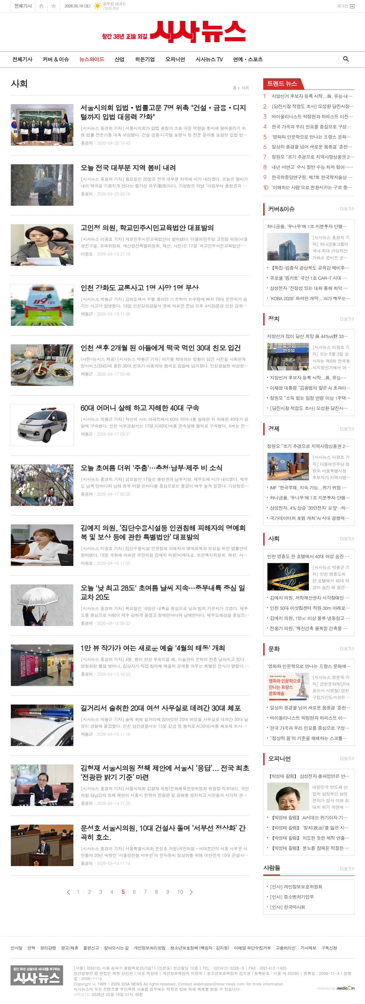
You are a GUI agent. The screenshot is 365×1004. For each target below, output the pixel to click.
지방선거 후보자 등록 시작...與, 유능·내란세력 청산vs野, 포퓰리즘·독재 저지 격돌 (313, 96)
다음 (191, 892)
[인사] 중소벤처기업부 (292, 896)
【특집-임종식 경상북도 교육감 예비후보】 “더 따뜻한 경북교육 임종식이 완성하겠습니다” (310, 267)
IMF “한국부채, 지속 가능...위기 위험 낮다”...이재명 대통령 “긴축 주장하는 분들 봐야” (310, 487)
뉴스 (282, 83)
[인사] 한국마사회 (287, 907)
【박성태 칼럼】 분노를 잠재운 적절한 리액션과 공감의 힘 (310, 848)
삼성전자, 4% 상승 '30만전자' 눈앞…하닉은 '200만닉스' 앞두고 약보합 (310, 507)
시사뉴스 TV (208, 59)
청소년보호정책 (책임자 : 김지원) (199, 948)
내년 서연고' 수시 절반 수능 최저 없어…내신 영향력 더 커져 (313, 167)
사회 (245, 87)
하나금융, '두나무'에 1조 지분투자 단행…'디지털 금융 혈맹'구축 (310, 497)
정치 (273, 319)
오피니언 (175, 59)
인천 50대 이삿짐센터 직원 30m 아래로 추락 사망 (310, 608)
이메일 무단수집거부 (252, 948)
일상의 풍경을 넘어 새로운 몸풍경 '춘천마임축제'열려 (313, 147)
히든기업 (144, 59)
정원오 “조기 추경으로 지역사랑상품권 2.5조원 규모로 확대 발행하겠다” (313, 157)
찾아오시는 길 (116, 948)
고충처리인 (286, 948)
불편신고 (91, 948)
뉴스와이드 (91, 59)
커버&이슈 (281, 209)
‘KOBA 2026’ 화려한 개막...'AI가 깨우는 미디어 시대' (310, 298)
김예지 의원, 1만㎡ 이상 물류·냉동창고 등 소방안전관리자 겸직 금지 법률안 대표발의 (310, 618)
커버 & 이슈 (55, 59)
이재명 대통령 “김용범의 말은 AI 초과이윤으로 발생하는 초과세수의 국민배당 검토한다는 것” (310, 387)
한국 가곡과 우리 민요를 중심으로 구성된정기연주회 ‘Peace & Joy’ (313, 127)
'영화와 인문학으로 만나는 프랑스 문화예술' (313, 137)
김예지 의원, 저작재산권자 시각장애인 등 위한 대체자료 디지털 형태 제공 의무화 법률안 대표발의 (310, 597)
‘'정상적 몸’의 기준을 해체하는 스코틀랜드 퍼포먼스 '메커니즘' (310, 738)
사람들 (271, 868)
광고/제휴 (69, 948)
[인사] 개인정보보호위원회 (296, 886)
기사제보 (308, 948)
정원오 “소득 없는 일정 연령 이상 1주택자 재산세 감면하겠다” (310, 398)
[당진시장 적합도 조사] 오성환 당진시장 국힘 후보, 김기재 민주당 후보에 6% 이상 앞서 (313, 107)
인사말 (16, 948)
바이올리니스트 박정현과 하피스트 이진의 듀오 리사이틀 (313, 117)
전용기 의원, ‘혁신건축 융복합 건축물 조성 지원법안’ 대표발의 (310, 628)
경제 (273, 428)
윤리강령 (48, 948)
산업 (119, 59)
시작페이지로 (41, 6)
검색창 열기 (344, 59)
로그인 (342, 5)
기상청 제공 (111, 8)
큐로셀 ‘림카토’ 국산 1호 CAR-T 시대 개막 (310, 278)
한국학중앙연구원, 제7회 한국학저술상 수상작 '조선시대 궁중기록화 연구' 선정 (313, 177)
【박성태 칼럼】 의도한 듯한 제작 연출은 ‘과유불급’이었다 (310, 837)
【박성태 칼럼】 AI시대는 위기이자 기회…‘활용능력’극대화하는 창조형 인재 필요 (310, 817)
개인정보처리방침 (149, 948)
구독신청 (329, 948)
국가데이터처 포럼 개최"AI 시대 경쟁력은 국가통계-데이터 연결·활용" (310, 518)
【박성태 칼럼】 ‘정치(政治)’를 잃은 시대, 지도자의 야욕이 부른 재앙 (310, 827)
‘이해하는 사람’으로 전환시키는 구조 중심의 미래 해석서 (313, 188)
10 (180, 891)
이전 (69, 892)
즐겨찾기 (54, 6)
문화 (273, 649)
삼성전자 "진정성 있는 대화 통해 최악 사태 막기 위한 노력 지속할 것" (310, 288)
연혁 (31, 948)
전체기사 (23, 5)
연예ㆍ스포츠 (248, 59)
